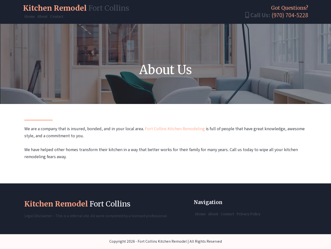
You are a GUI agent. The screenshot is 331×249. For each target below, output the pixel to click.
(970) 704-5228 (290, 15)
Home (29, 16)
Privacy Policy (248, 214)
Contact (56, 16)
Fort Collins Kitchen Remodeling (175, 128)
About (42, 16)
